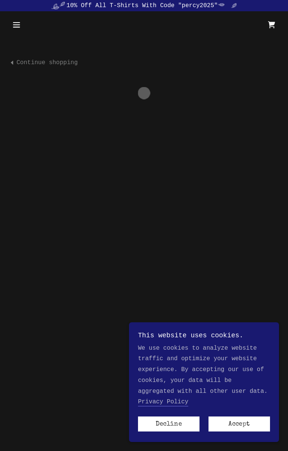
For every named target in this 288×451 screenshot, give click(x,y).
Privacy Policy (163, 401)
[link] (43, 62)
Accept (239, 424)
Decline (169, 424)
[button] (29, 24)
